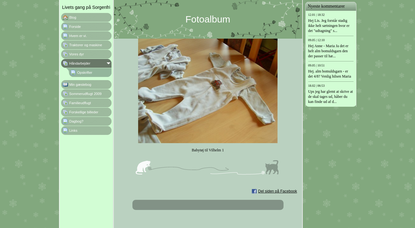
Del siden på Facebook (277, 191)
